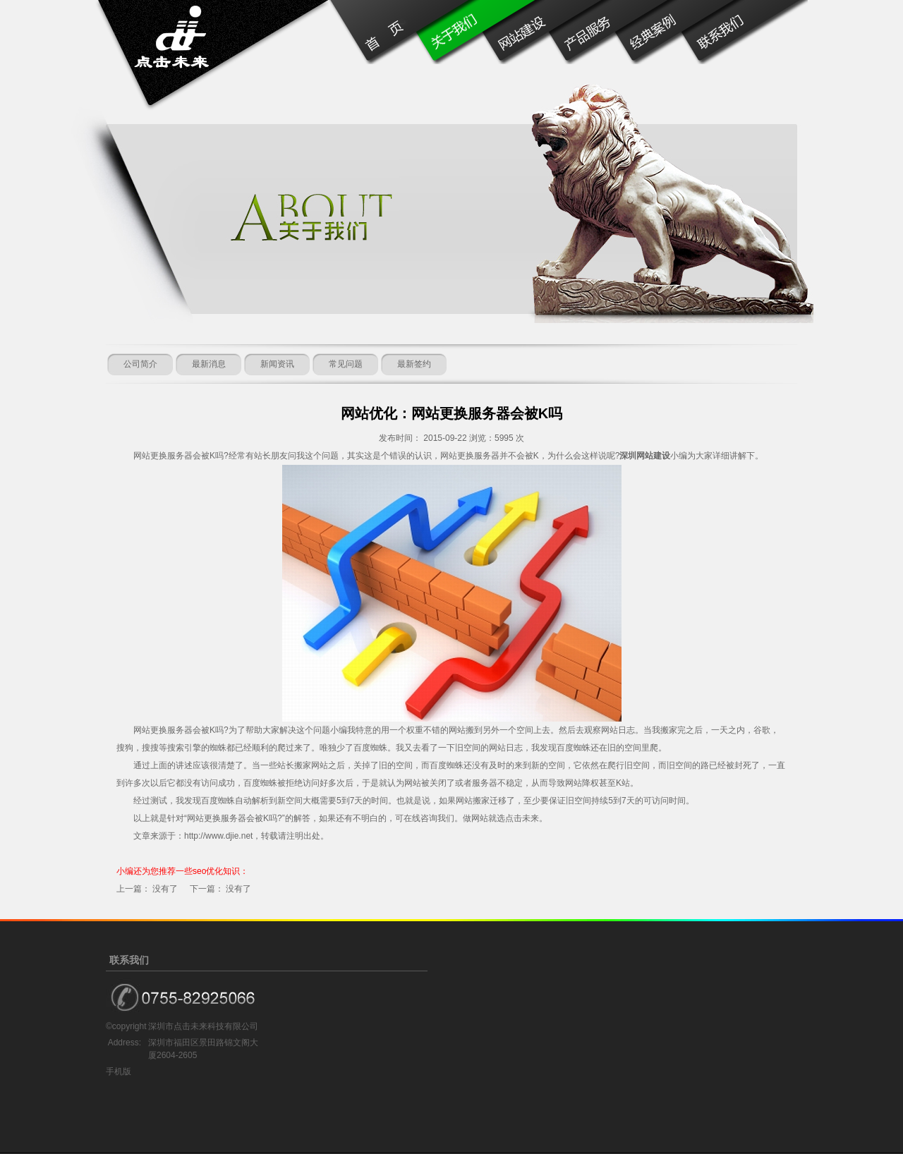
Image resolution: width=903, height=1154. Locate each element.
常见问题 (346, 364)
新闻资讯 (277, 364)
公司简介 (140, 364)
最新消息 (209, 364)
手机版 (118, 1071)
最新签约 (414, 364)
